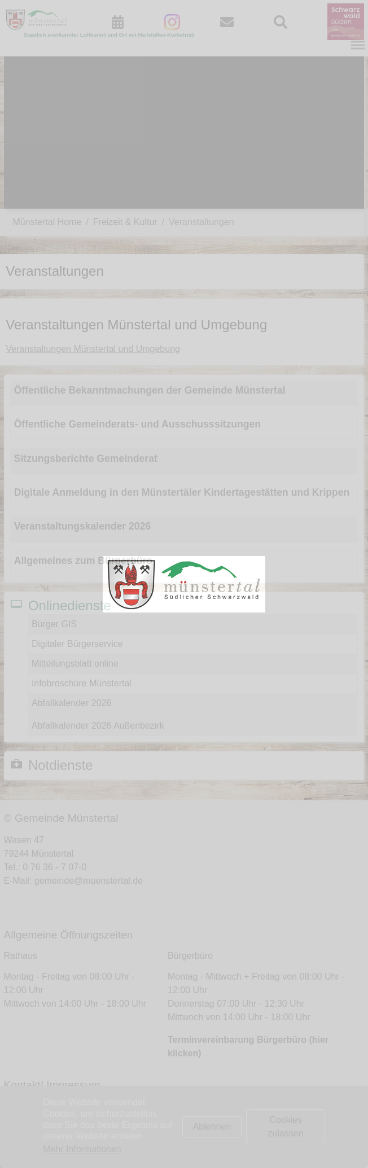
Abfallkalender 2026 (71, 703)
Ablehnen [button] (212, 1126)
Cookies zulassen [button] (285, 1126)
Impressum (49, 1120)
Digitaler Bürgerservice (77, 644)
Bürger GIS (54, 624)
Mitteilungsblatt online (75, 663)
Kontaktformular (58, 1107)
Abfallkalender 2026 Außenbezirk (98, 725)
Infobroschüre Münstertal (82, 683)
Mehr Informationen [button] (82, 1149)
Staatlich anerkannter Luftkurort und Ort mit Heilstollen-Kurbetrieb (109, 35)
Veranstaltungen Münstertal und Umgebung (93, 349)
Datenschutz (52, 1134)
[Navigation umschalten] (358, 45)
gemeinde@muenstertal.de (88, 880)
